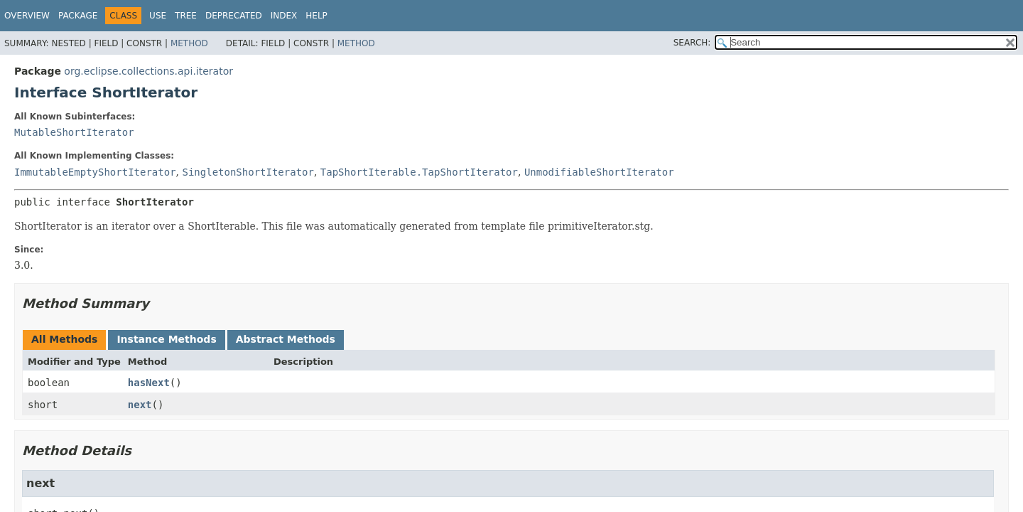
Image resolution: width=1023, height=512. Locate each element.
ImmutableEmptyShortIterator (95, 172)
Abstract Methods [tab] (285, 339)
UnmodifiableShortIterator (599, 172)
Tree (186, 16)
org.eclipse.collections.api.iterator (148, 71)
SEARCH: (692, 43)
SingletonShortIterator (247, 172)
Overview (27, 16)
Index (284, 16)
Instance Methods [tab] (166, 339)
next (140, 404)
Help (316, 16)
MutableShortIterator (74, 132)
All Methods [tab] (64, 339)
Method (189, 43)
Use (157, 16)
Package (77, 16)
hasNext (149, 382)
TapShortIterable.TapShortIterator (419, 172)
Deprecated (233, 16)
